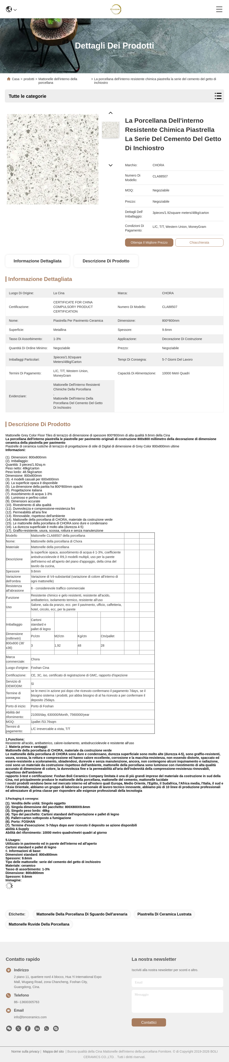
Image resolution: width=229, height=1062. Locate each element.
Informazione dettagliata (37, 261)
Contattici (149, 1022)
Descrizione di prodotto (106, 261)
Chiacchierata (199, 242)
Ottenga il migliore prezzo (149, 242)
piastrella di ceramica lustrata (164, 914)
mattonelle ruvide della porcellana (39, 924)
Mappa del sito (53, 1051)
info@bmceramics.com (30, 1017)
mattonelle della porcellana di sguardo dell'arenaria (81, 914)
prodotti (29, 79)
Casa (15, 79)
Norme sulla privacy (25, 1051)
